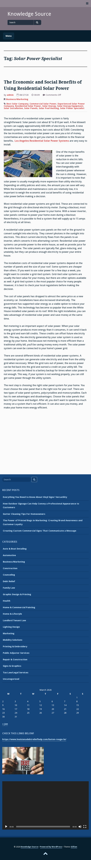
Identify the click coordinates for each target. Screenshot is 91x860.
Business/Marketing (17, 99)
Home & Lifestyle (12, 614)
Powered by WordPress (51, 847)
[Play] (6, 826)
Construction (10, 568)
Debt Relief (9, 581)
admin (10, 95)
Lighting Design (11, 627)
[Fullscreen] (84, 826)
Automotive (9, 555)
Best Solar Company (17, 103)
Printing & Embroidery (15, 646)
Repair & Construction (15, 659)
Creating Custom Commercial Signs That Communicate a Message (39, 530)
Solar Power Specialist (72, 108)
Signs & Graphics (12, 666)
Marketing (8, 633)
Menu (9, 36)
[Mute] (79, 826)
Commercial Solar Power (43, 103)
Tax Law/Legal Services (15, 672)
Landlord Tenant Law (14, 620)
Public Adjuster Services (16, 653)
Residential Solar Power (28, 106)
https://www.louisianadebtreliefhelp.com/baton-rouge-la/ (34, 739)
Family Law (9, 587)
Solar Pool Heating (49, 108)
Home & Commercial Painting (19, 607)
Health (6, 600)
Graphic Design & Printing (17, 594)
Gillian (74, 847)
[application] (45, 805)
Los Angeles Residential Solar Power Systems (42, 140)
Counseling (9, 574)
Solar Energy (49, 106)
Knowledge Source (29, 14)
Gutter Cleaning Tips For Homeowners (24, 514)
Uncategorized (11, 679)
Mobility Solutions (12, 640)
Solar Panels (31, 108)
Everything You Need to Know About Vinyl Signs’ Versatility (35, 497)
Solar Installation (13, 108)
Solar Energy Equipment (70, 106)
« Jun (5, 724)
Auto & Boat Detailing (15, 548)
